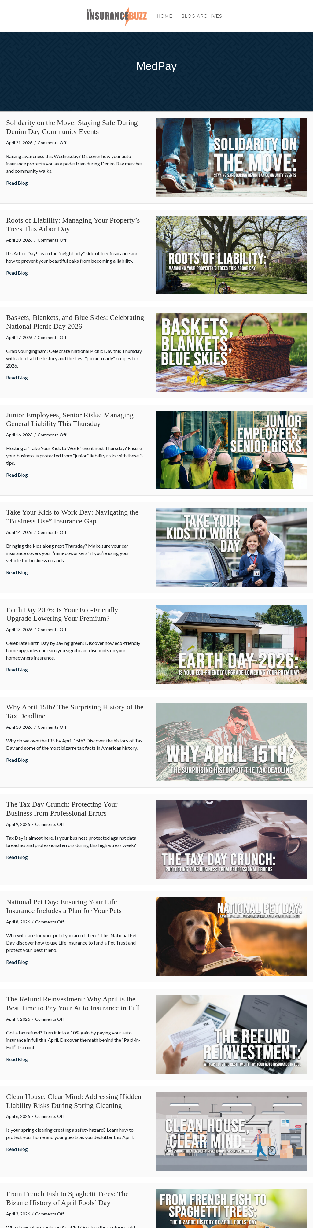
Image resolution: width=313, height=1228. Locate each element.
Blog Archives (201, 17)
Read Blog (17, 182)
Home (164, 17)
